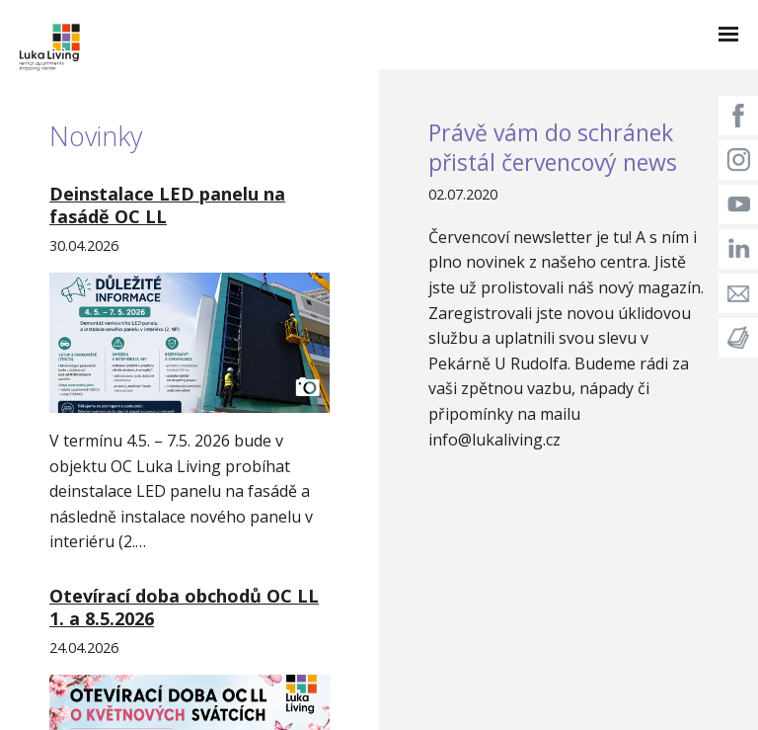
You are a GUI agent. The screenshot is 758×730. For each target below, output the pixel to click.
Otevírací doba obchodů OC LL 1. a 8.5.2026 (184, 607)
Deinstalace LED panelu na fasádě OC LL (167, 205)
